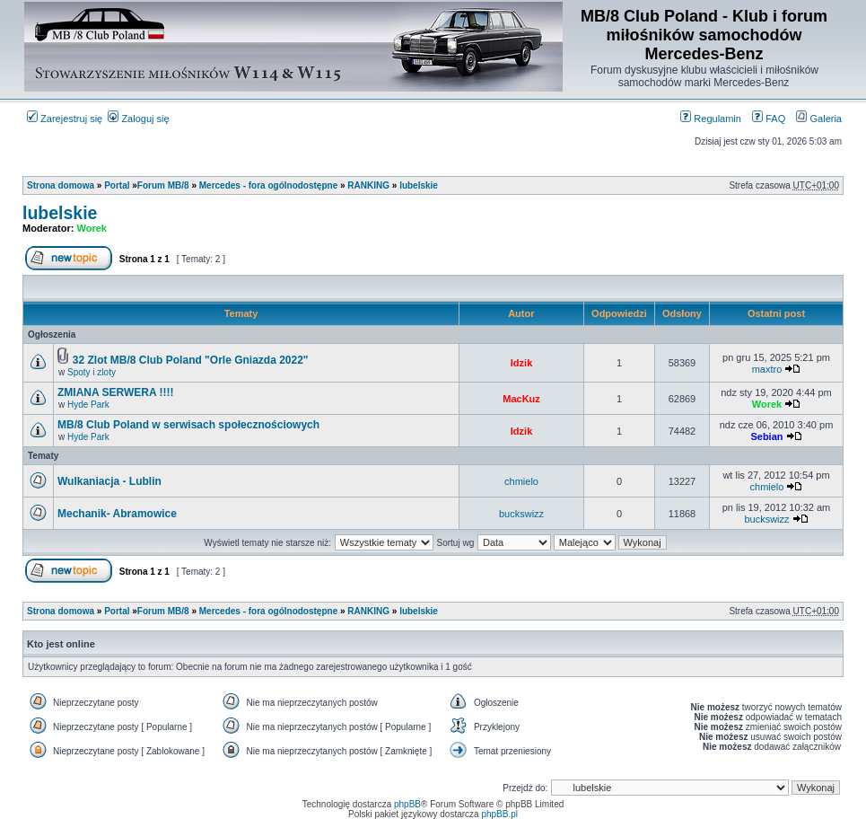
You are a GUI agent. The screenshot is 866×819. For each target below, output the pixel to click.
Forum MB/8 (163, 185)
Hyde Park (88, 405)
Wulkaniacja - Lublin (109, 481)
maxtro (767, 369)
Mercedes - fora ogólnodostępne (268, 185)
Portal (116, 185)
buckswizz (521, 513)
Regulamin (710, 118)
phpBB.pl (499, 814)
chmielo (521, 481)
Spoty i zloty (91, 372)
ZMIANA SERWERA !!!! (115, 392)
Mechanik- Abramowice (117, 513)
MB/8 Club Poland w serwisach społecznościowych (188, 424)
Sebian (766, 436)
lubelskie (418, 185)
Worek (92, 228)
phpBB (407, 804)
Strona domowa (60, 185)
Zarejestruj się (64, 118)
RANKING (368, 185)
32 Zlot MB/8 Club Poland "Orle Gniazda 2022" (191, 360)
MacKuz (521, 398)
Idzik (521, 362)
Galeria (819, 118)
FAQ (768, 118)
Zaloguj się (138, 118)
